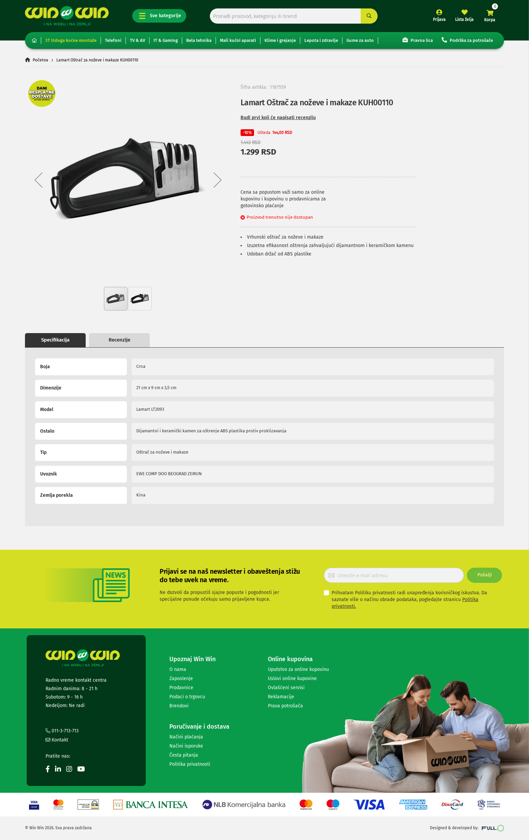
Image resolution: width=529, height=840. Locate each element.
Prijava (439, 19)
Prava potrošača (285, 706)
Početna (40, 60)
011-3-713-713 (62, 731)
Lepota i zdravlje (321, 40)
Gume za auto (360, 40)
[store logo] (67, 15)
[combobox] (294, 16)
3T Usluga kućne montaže (70, 40)
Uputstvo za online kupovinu (298, 669)
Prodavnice (181, 687)
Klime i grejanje (280, 40)
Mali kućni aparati (238, 40)
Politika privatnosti (189, 764)
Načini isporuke (186, 746)
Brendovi (179, 706)
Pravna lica (417, 40)
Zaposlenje (181, 678)
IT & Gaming (166, 40)
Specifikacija (55, 340)
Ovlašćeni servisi (286, 687)
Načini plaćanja (186, 737)
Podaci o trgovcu (187, 697)
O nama (177, 669)
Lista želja (464, 19)
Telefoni (113, 40)
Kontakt (57, 740)
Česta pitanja (183, 755)
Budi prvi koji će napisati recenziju (278, 117)
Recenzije (119, 340)
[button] (38, 180)
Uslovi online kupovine (292, 678)
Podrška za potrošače (467, 40)
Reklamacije (281, 697)
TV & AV (137, 40)
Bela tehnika (199, 40)
